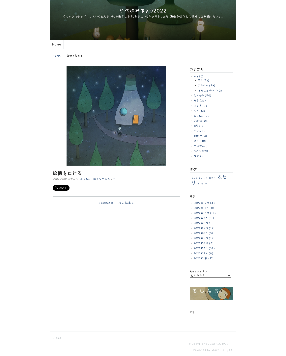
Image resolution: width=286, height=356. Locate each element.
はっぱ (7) (200, 105)
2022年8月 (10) (204, 223)
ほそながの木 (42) (210, 90)
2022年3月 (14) (204, 248)
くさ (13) (199, 110)
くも (205, 178)
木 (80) (199, 76)
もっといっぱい (198, 271)
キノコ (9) (200, 130)
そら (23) (200, 100)
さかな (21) (201, 120)
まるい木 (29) (206, 85)
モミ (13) (203, 80)
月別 (193, 196)
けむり (212, 178)
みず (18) (200, 140)
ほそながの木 (101, 178)
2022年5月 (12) (204, 238)
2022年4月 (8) (204, 243)
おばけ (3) (200, 135)
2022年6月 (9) (203, 233)
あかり (194, 178)
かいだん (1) (202, 146)
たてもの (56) (202, 95)
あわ (200, 178)
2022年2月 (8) (203, 253)
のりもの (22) (202, 115)
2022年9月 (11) (204, 218)
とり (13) (199, 125)
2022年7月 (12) (204, 228)
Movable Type (222, 349)
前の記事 (107, 203)
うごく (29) (201, 151)
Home (56, 44)
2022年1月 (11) (204, 258)
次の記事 (125, 203)
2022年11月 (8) (204, 207)
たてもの (85, 178)
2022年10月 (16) (205, 213)
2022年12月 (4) (204, 203)
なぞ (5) (199, 156)
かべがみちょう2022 (143, 11)
